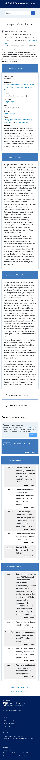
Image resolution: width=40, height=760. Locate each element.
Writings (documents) (23, 122)
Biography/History (15, 157)
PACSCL (5, 733)
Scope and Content (16, 275)
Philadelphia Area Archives (20, 3)
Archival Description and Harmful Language (16, 756)
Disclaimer (6, 747)
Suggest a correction (20, 691)
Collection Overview (16, 68)
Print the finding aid (20, 688)
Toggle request (8, 443)
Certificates (8, 122)
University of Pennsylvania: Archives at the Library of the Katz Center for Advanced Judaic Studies (19, 87)
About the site (8, 723)
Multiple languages (10, 102)
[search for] (18, 13)
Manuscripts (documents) (23, 120)
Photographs (8, 120)
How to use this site (10, 726)
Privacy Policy (7, 750)
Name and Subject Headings (19, 395)
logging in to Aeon (28, 427)
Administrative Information (18, 406)
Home (5, 717)
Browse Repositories (10, 720)
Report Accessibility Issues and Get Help (16, 753)
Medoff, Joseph (9, 114)
